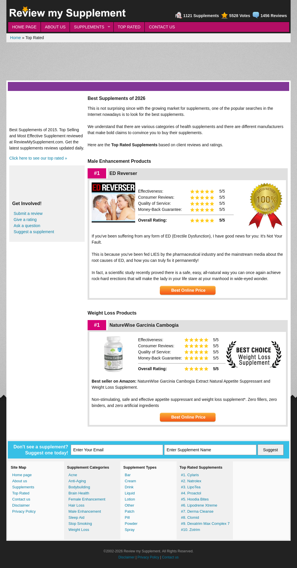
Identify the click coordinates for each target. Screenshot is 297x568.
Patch (129, 511)
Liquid (130, 493)
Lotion (130, 499)
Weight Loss (78, 529)
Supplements (23, 487)
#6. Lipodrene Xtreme (199, 505)
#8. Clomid (190, 517)
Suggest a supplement (34, 231)
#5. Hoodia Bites (195, 499)
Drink (129, 487)
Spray (130, 529)
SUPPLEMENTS (90, 27)
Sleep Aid (76, 517)
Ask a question (27, 225)
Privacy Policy (24, 511)
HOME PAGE (24, 27)
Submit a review (28, 213)
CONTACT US (162, 27)
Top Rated (20, 493)
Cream (130, 481)
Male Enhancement (84, 511)
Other (129, 505)
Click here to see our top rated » (38, 158)
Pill (127, 517)
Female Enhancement (86, 499)
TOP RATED (129, 27)
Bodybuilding (79, 487)
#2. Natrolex (191, 481)
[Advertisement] (148, 61)
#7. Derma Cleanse (197, 511)
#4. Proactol (191, 493)
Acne (72, 475)
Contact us (21, 499)
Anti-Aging (77, 481)
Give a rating (25, 219)
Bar (128, 475)
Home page (22, 475)
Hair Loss (76, 505)
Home (15, 37)
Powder (131, 523)
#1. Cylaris (190, 475)
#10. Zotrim (190, 529)
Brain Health (78, 493)
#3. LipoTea (190, 487)
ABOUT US (55, 27)
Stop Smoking (80, 523)
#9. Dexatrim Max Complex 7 (205, 523)
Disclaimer (21, 505)
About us (19, 481)
